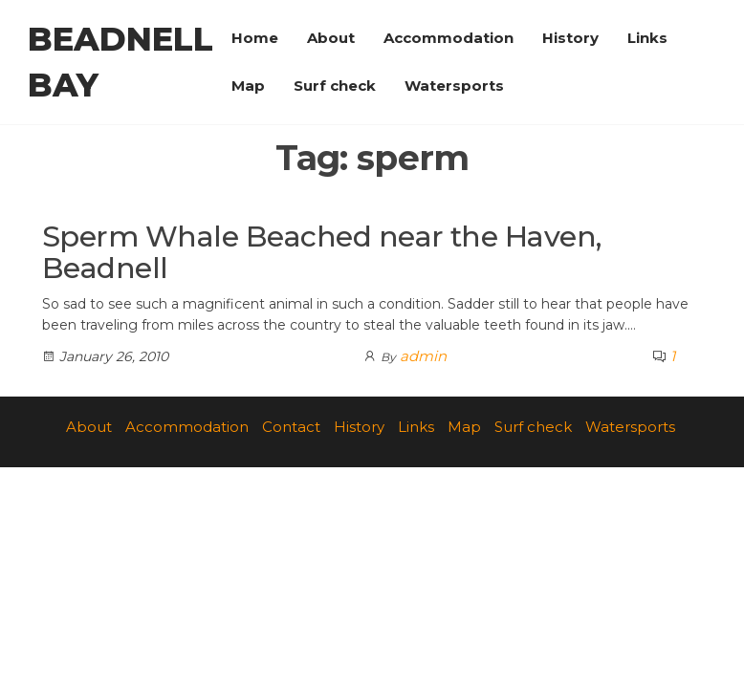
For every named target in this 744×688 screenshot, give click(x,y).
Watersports (454, 85)
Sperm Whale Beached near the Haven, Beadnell (322, 252)
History (570, 38)
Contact (291, 427)
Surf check (335, 85)
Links (647, 38)
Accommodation (448, 38)
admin (423, 356)
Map (248, 85)
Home (254, 38)
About (331, 38)
